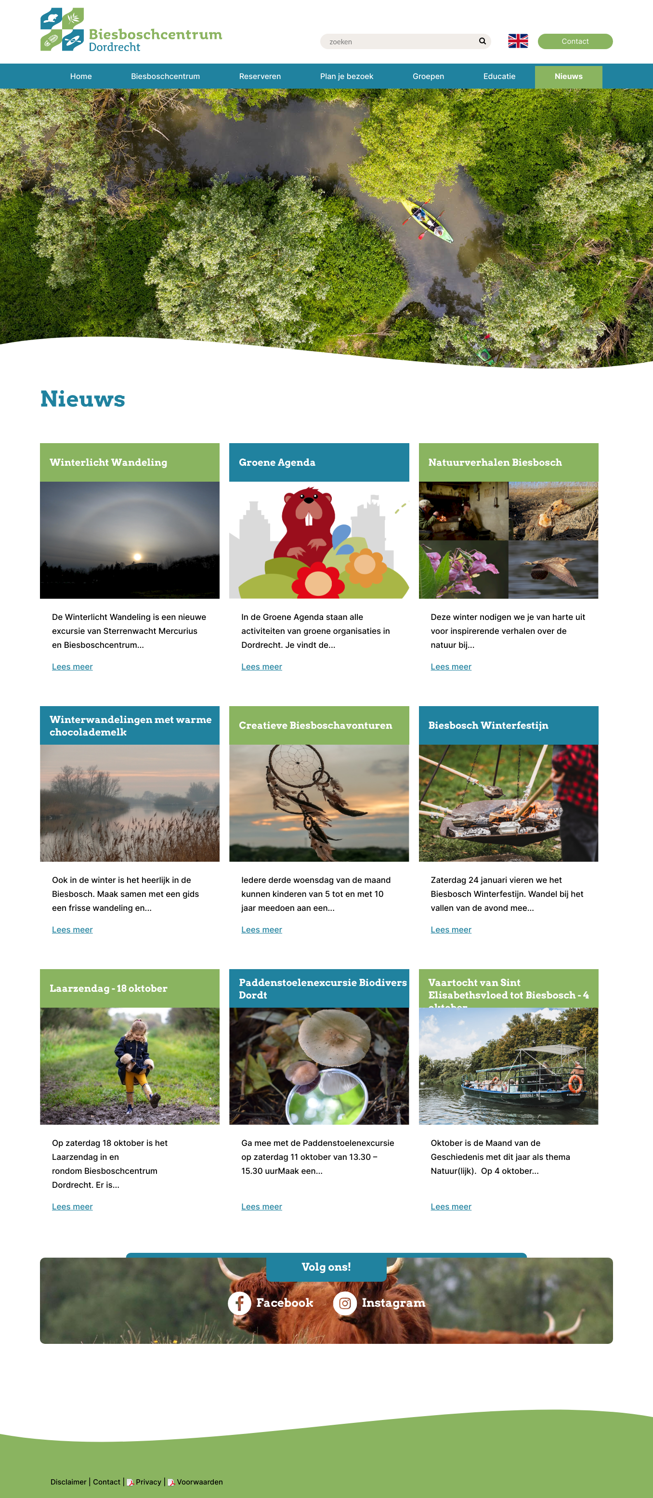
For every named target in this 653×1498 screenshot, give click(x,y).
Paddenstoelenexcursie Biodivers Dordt (323, 989)
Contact (106, 1481)
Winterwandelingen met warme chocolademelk (131, 726)
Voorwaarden (200, 1481)
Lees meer (72, 667)
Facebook (270, 1303)
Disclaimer (69, 1481)
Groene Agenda (277, 462)
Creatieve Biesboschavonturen (315, 725)
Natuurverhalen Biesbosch (495, 462)
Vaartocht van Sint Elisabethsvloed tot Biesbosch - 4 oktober (509, 995)
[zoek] (482, 41)
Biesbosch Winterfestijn (489, 725)
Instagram (379, 1303)
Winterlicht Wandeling (109, 462)
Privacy (148, 1481)
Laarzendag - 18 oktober (109, 988)
